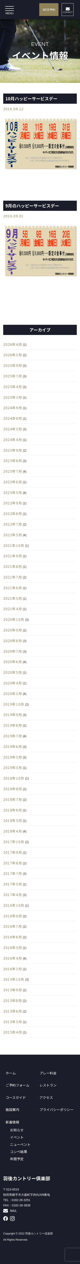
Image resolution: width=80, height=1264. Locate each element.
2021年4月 (12, 608)
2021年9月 (12, 555)
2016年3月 (12, 968)
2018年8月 (12, 788)
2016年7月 (12, 926)
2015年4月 (12, 1032)
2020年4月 (12, 682)
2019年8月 (12, 725)
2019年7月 (12, 735)
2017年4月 (12, 894)
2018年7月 (12, 799)
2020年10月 (13, 619)
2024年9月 (12, 407)
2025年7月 (12, 376)
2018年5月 (12, 820)
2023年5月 (12, 492)
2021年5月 (12, 598)
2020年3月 (12, 693)
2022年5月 (12, 534)
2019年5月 (12, 757)
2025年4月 (12, 386)
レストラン (48, 1085)
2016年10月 (13, 905)
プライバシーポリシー (56, 1109)
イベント (17, 1137)
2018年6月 (12, 810)
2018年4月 (12, 831)
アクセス (46, 1097)
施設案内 (12, 1109)
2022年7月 (12, 524)
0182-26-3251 (21, 1200)
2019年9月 (12, 714)
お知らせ (17, 1130)
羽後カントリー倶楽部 (26, 1178)
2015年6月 (12, 1011)
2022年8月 (12, 513)
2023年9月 (12, 450)
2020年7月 (12, 651)
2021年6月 (12, 587)
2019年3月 (12, 767)
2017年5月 (12, 884)
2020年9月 (12, 630)
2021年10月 (13, 545)
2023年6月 (12, 481)
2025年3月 (12, 397)
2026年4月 (12, 344)
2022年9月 (12, 502)
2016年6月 (12, 936)
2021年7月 (12, 577)
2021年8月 (12, 566)
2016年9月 (12, 915)
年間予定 (17, 1158)
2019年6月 (12, 746)
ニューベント (20, 1144)
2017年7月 (12, 873)
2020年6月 (12, 661)
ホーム (11, 1072)
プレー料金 (48, 1072)
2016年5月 (12, 947)
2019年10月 (13, 704)
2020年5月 (12, 672)
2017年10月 (13, 841)
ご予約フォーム (17, 1085)
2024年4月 (12, 439)
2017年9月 (12, 852)
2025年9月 (12, 365)
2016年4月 (12, 958)
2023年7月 (12, 471)
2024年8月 (12, 418)
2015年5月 (12, 1021)
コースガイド (16, 1097)
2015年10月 (13, 979)
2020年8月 (12, 640)
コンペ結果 (18, 1151)
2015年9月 (12, 989)
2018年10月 (13, 778)
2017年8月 (12, 862)
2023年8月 (12, 460)
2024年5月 (12, 428)
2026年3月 (12, 354)
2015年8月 (12, 1000)
